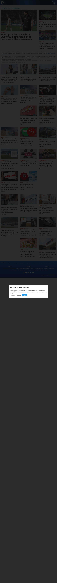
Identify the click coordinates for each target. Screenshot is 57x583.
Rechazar (19, 295)
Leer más (13, 295)
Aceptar (25, 295)
